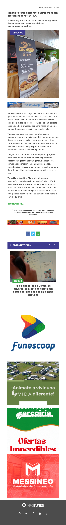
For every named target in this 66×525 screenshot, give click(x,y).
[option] (33, 274)
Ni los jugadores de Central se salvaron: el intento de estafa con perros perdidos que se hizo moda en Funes (33, 290)
